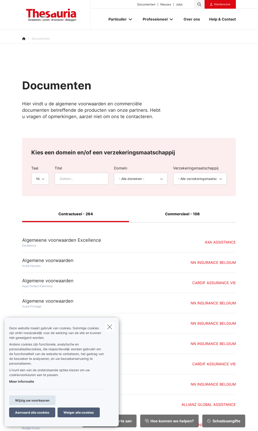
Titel (58, 168)
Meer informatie (21, 381)
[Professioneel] (153, 19)
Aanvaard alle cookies (32, 412)
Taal (34, 168)
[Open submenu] (131, 19)
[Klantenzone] (220, 4)
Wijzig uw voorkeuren (32, 400)
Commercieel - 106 (182, 214)
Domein (120, 168)
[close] (109, 326)
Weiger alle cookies (78, 412)
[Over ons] (192, 19)
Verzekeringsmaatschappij (196, 168)
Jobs (179, 4)
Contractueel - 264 (75, 214)
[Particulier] (116, 19)
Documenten (146, 4)
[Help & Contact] (220, 19)
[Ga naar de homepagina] (56, 15)
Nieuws (165, 4)
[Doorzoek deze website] (199, 4)
